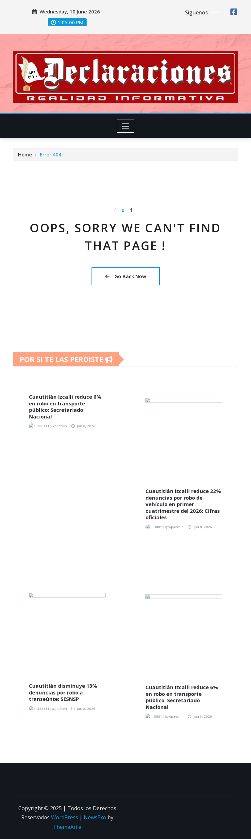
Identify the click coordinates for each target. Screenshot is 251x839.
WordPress (64, 817)
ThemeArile (67, 826)
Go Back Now (125, 276)
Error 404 (50, 157)
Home (25, 157)
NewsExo (95, 817)
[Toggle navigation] (126, 126)
